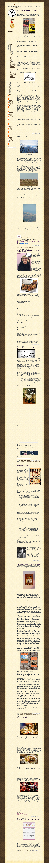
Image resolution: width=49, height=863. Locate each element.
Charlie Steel (25, 714)
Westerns (31, 134)
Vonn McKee (10, 139)
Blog (22, 458)
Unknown (10, 137)
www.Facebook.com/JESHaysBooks (22, 814)
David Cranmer (11, 102)
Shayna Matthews (11, 129)
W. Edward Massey (11, 140)
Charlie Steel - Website (20, 711)
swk (9, 142)
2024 (9, 47)
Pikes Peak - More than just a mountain (25, 138)
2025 (9, 46)
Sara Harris (10, 127)
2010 (9, 92)
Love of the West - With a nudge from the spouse (27, 10)
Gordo (10, 104)
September (11, 54)
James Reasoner (11, 107)
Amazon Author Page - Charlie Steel (22, 709)
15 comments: (30, 245)
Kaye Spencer (11, 112)
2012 (9, 90)
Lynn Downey (11, 117)
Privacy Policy (10, 32)
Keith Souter (10, 113)
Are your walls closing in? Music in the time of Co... (13, 71)
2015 (9, 87)
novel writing (28, 134)
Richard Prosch (11, 125)
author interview (21, 134)
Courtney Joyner (11, 101)
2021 (9, 50)
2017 (9, 85)
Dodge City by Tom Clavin (13, 73)
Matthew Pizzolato (11, 119)
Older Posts (39, 852)
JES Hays (10, 105)
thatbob (10, 143)
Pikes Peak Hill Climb (25, 247)
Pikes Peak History (30, 247)
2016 (9, 86)
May (10, 58)
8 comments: (29, 133)
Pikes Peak (20, 247)
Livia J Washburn (11, 116)
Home (29, 852)
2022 (9, 49)
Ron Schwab (10, 126)
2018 (9, 84)
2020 (9, 82)
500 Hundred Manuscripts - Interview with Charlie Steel (28, 564)
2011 (9, 91)
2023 (9, 48)
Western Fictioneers (14, 5)
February (11, 61)
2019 (9, 83)
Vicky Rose (10, 138)
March (10, 60)
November (11, 52)
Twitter (25, 458)
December (11, 51)
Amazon (19, 458)
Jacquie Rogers (11, 106)
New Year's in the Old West (22, 717)
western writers (34, 714)
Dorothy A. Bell (11, 103)
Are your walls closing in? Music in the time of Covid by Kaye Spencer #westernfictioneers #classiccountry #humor (29, 348)
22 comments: (30, 713)
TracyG (10, 131)
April (10, 59)
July (10, 56)
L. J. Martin (10, 115)
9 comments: (28, 850)
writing (34, 134)
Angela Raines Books (24, 243)
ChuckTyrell (10, 100)
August (11, 55)
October (11, 53)
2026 (9, 45)
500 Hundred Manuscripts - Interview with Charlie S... (13, 75)
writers (37, 714)
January (11, 62)
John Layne (25, 134)
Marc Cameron (11, 118)
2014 (9, 88)
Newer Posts (19, 852)
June (10, 57)
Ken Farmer (10, 114)
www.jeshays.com (20, 813)
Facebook (29, 458)
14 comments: (28, 460)
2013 (9, 89)
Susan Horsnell (11, 130)
